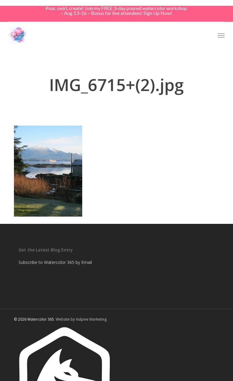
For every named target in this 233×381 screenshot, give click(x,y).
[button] (221, 35)
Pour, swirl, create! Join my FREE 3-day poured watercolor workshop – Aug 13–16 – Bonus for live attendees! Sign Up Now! (116, 10)
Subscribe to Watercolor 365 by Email (55, 262)
